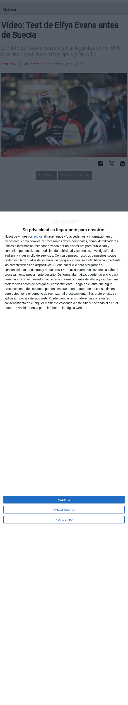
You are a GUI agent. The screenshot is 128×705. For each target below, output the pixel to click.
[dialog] (64, 458)
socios (38, 236)
